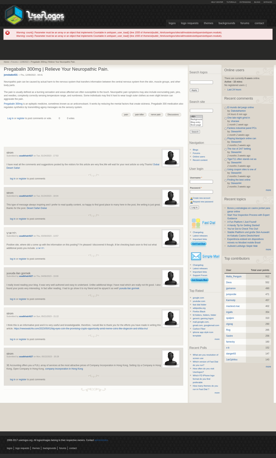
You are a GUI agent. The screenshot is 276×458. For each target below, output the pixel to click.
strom (10, 152)
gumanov (231, 288)
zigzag (229, 324)
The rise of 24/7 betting (239, 148)
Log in (10, 118)
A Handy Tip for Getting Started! (243, 225)
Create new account (201, 198)
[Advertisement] (138, 49)
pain (126, 114)
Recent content (200, 160)
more (217, 339)
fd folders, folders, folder (204, 315)
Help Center (217, 2)
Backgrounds (227, 23)
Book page (196, 125)
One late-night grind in (238, 117)
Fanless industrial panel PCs (241, 128)
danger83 (231, 353)
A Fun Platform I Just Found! (241, 222)
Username (196, 178)
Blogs (257, 2)
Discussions (173, 114)
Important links (200, 239)
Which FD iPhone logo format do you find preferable (203, 379)
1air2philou (231, 359)
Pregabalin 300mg (13, 103)
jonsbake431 (11, 75)
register (21, 118)
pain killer (139, 114)
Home (6, 62)
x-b (227, 347)
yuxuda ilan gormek (18, 273)
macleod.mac (233, 306)
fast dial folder (199, 304)
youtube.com (199, 301)
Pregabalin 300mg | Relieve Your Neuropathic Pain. (53, 62)
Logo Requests (190, 23)
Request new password (203, 202)
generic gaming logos (203, 318)
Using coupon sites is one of (241, 169)
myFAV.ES (268, 2)
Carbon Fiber (199, 329)
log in (13, 178)
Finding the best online (239, 179)
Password (196, 188)
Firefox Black (199, 311)
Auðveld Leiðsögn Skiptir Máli (242, 246)
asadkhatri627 (26, 156)
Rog (228, 330)
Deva (229, 282)
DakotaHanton (238, 111)
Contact (259, 23)
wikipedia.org (199, 308)
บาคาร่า (11, 233)
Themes (208, 23)
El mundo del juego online (240, 107)
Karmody (230, 300)
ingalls (229, 312)
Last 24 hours (234, 89)
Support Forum (200, 275)
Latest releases (200, 236)
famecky (230, 341)
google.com (198, 298)
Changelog (198, 232)
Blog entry (196, 122)
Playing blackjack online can (241, 138)
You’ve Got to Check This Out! (242, 228)
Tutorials (231, 2)
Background (196, 119)
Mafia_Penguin (234, 276)
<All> (196, 116)
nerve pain (155, 114)
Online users (199, 156)
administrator (101, 440)
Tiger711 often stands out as (241, 159)
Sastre (229, 336)
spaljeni (230, 318)
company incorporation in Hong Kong (64, 368)
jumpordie (231, 294)
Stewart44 (236, 131)
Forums (245, 23)
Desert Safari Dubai (37, 208)
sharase (235, 121)
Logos (172, 23)
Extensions (245, 2)
